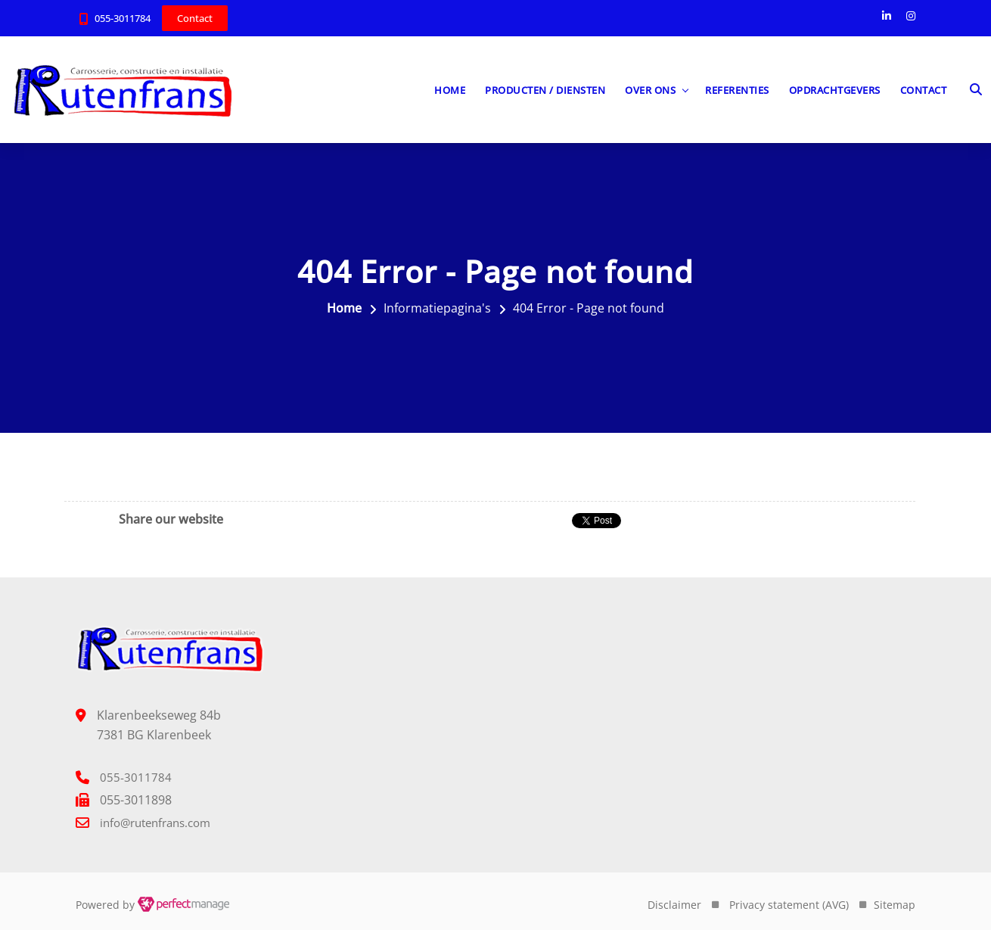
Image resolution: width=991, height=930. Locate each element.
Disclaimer (674, 904)
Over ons (650, 90)
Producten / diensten (545, 90)
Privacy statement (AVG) (789, 904)
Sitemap (894, 904)
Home (449, 90)
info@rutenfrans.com (155, 822)
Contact (923, 90)
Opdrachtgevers (835, 90)
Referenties (737, 90)
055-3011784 (123, 18)
